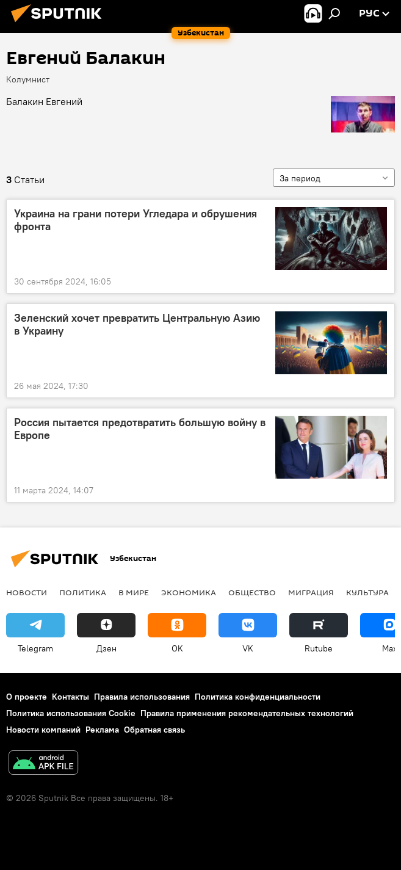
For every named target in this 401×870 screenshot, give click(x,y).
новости (26, 592)
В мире (133, 592)
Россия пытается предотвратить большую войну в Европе (140, 429)
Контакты (70, 696)
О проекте (26, 696)
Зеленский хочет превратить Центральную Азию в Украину (137, 324)
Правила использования (142, 696)
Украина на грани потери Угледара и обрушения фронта (135, 220)
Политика (82, 592)
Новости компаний (43, 729)
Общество (252, 592)
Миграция (311, 592)
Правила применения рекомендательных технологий (246, 713)
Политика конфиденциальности (257, 696)
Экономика (188, 592)
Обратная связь (154, 729)
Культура (367, 592)
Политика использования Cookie (70, 713)
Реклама (102, 729)
